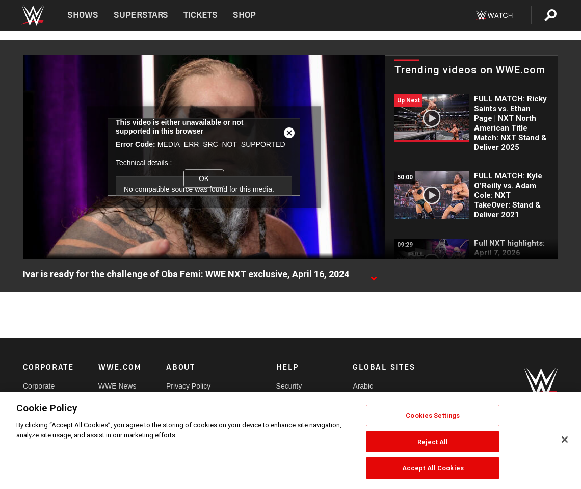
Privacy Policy (188, 386)
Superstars (141, 15)
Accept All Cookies (433, 468)
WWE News (117, 386)
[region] (290, 440)
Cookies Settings (433, 415)
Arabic (363, 386)
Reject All (432, 442)
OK (204, 178)
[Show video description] (373, 275)
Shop (244, 15)
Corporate (39, 386)
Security (289, 386)
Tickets (200, 15)
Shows (82, 15)
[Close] (564, 439)
